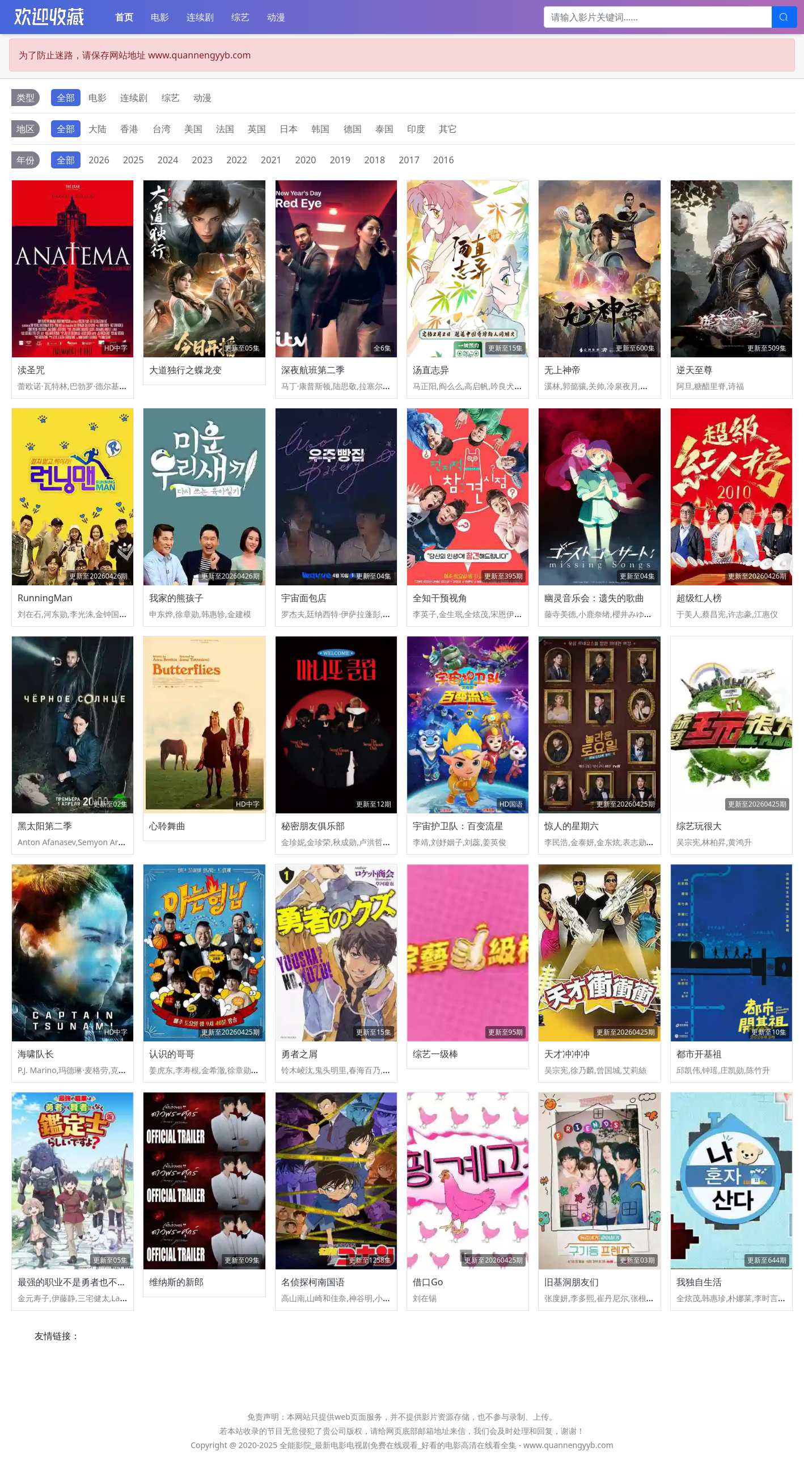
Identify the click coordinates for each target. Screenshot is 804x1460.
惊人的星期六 (571, 826)
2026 (98, 160)
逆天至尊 (694, 370)
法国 (225, 129)
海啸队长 (36, 1054)
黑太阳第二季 (45, 826)
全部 (66, 97)
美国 (193, 129)
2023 (202, 160)
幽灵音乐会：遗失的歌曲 (594, 598)
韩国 (320, 129)
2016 (443, 160)
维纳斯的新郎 (176, 1282)
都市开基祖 (699, 1054)
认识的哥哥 (171, 1054)
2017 (409, 160)
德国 (353, 129)
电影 (160, 17)
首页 (124, 17)
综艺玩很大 (699, 826)
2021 (271, 160)
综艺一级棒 (435, 1054)
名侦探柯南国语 (313, 1282)
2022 (236, 160)
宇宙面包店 (304, 598)
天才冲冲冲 (567, 1054)
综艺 (240, 17)
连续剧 (200, 17)
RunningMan (45, 598)
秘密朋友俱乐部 (313, 826)
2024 (168, 160)
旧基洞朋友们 (571, 1282)
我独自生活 (699, 1282)
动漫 (276, 17)
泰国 (384, 129)
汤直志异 (431, 370)
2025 (133, 160)
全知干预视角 (440, 598)
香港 (129, 129)
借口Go (428, 1282)
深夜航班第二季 (313, 370)
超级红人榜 (699, 598)
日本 (289, 129)
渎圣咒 (31, 370)
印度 (416, 129)
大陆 (97, 129)
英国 (257, 129)
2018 (374, 160)
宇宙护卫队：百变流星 (458, 826)
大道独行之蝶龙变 (185, 370)
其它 (448, 129)
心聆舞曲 (167, 826)
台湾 (162, 129)
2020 (305, 160)
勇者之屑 (299, 1054)
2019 (340, 160)
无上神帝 (562, 370)
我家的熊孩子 (176, 598)
